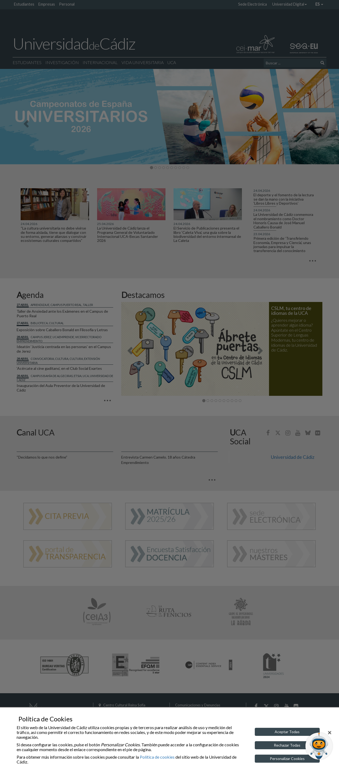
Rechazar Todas (287, 745)
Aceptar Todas (287, 731)
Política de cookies (157, 756)
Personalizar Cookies (287, 758)
